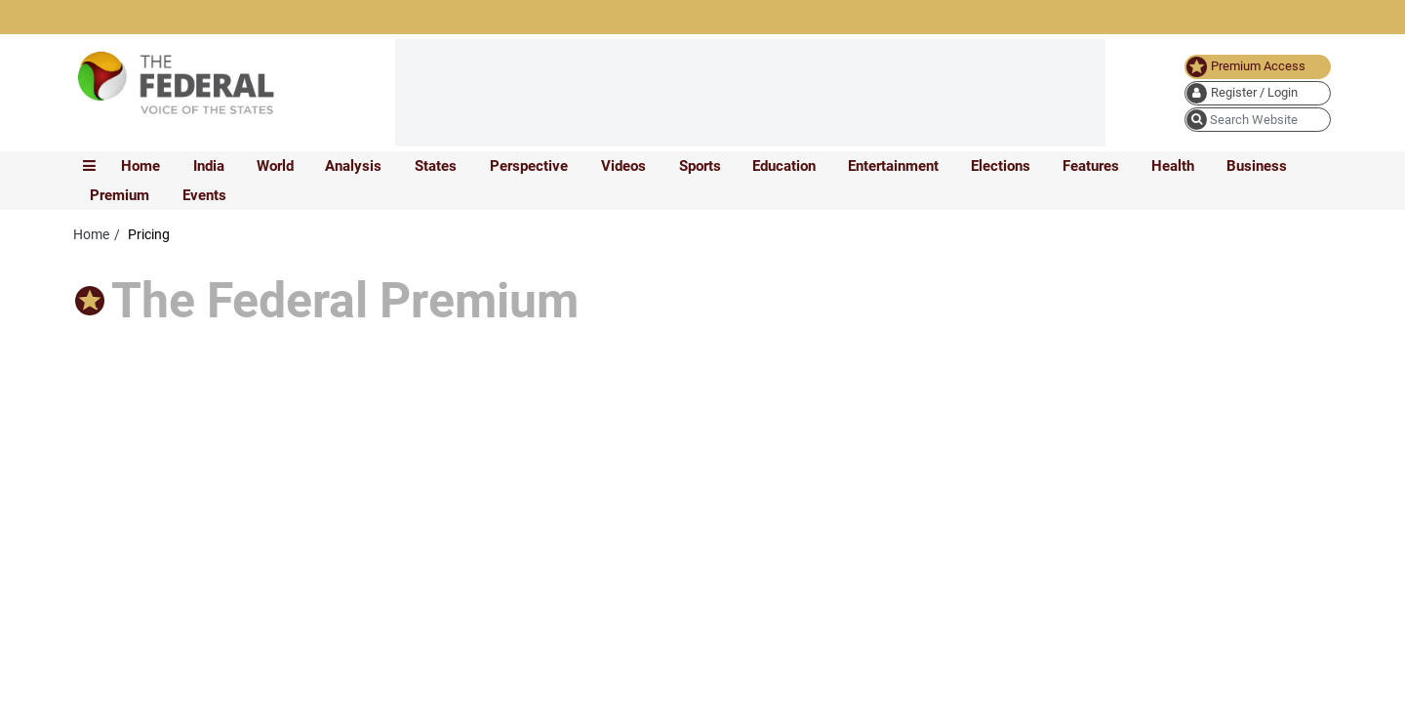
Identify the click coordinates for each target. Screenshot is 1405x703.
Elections (1000, 166)
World (275, 166)
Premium (119, 195)
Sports (700, 166)
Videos (623, 166)
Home (140, 166)
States (436, 166)
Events (204, 195)
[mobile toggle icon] (89, 166)
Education (784, 166)
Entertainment (893, 166)
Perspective (529, 166)
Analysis (353, 166)
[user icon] (1257, 93)
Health (1172, 166)
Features (1091, 166)
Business (1256, 166)
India (208, 166)
